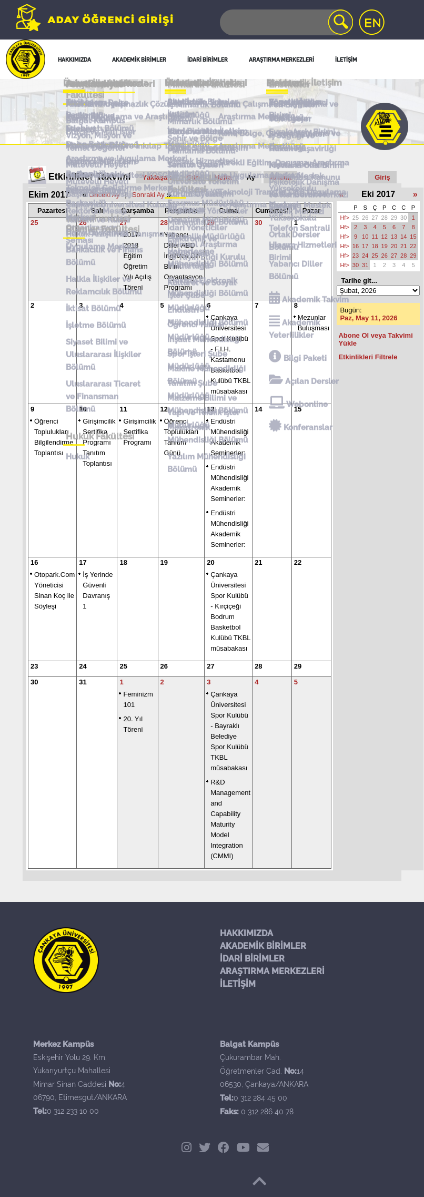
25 (34, 223)
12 (164, 409)
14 (258, 409)
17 (82, 562)
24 (82, 666)
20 (210, 562)
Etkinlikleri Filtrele (367, 357)
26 (82, 223)
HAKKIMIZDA (246, 933)
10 (82, 409)
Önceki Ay (104, 195)
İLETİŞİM (238, 984)
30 (258, 223)
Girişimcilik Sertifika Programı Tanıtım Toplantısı (99, 442)
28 (164, 223)
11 (123, 409)
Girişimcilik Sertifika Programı (139, 431)
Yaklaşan (157, 177)
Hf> (344, 217)
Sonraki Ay (148, 195)
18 (123, 562)
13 (210, 409)
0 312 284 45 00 (260, 1098)
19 (164, 562)
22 (297, 562)
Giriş (382, 177)
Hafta (223, 177)
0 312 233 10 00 (73, 1111)
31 (82, 682)
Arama (280, 177)
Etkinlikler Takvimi (89, 176)
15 (297, 409)
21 (258, 562)
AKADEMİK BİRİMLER (263, 946)
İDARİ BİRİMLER (252, 959)
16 (34, 562)
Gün (193, 177)
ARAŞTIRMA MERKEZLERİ (272, 971)
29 (210, 223)
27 (123, 223)
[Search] (285, 22)
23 (34, 666)
